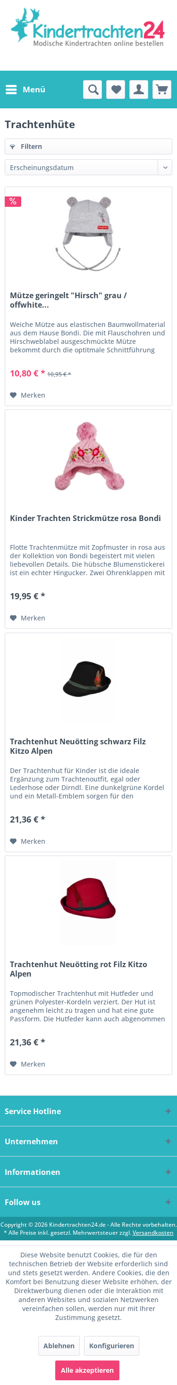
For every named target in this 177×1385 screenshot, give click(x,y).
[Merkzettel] (115, 89)
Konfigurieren (111, 1345)
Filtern (26, 146)
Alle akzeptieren (87, 1370)
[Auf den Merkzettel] (27, 395)
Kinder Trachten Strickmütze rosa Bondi (85, 518)
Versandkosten (153, 1233)
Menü (25, 88)
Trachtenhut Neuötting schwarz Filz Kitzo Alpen (78, 746)
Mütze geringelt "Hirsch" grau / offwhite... (68, 300)
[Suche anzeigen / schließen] (92, 89)
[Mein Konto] (138, 89)
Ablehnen (59, 1345)
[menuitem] (25, 89)
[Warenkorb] (161, 89)
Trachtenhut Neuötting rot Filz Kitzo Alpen (78, 969)
